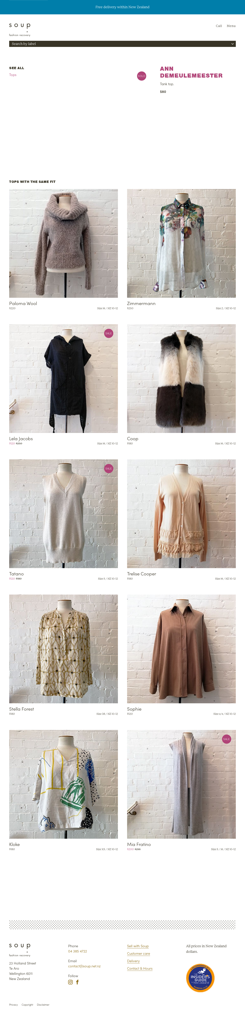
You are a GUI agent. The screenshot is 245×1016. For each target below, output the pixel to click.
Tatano (16, 573)
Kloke (14, 844)
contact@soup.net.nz (84, 966)
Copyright (27, 1004)
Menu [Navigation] (231, 26)
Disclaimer (43, 1004)
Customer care (138, 953)
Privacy (13, 1004)
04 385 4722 (77, 951)
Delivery (133, 960)
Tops (12, 74)
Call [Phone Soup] (219, 26)
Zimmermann (141, 303)
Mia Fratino (139, 844)
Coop (132, 438)
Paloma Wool (23, 303)
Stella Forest (21, 708)
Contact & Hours (140, 968)
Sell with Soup (138, 945)
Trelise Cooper (141, 573)
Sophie (134, 708)
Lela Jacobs (21, 438)
